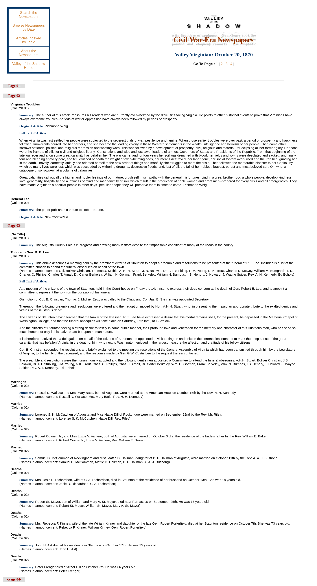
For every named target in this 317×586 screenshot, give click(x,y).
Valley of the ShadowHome (28, 66)
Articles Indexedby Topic (28, 40)
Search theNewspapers (29, 14)
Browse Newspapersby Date (29, 27)
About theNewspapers (29, 53)
